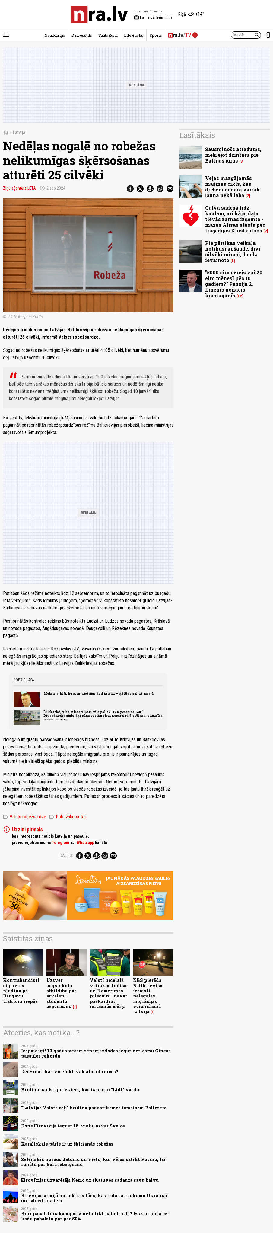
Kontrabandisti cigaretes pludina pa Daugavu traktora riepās (21, 990)
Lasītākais (197, 135)
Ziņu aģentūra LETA (19, 188)
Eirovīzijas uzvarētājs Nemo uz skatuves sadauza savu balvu (90, 1180)
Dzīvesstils (81, 35)
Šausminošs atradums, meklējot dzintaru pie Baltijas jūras (233, 155)
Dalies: (66, 855)
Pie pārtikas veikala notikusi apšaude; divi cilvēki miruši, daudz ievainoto (232, 252)
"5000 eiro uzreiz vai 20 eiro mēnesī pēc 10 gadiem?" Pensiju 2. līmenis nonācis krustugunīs (233, 284)
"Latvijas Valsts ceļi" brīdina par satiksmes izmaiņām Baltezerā (94, 1108)
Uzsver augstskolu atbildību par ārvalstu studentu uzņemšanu (61, 993)
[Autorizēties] (267, 35)
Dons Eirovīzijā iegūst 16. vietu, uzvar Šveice (73, 1126)
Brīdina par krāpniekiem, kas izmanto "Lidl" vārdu (80, 1089)
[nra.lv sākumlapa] (99, 14)
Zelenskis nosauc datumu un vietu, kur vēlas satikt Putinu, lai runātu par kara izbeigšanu (93, 1161)
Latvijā (19, 132)
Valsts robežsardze (24, 817)
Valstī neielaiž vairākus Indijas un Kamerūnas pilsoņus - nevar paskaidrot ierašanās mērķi (109, 993)
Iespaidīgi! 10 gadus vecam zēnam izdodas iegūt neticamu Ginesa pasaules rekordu (96, 1053)
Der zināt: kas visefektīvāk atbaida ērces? (69, 1071)
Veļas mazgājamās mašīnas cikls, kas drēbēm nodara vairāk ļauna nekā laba (232, 187)
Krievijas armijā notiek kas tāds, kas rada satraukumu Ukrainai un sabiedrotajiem (94, 1198)
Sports (156, 35)
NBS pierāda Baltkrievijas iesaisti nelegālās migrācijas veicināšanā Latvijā (148, 995)
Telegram (60, 842)
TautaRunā (108, 35)
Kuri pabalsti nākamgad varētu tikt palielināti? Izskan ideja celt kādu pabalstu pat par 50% (96, 1216)
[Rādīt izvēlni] (6, 35)
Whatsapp (85, 842)
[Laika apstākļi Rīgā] (191, 14)
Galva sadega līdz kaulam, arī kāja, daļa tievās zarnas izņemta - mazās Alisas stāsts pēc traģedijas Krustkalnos (235, 219)
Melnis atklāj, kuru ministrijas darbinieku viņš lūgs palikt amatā (98, 693)
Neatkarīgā (54, 35)
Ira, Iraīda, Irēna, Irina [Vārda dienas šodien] (153, 17)
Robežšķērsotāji (68, 817)
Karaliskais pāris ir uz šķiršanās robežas (67, 1144)
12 (240, 296)
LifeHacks (133, 35)
